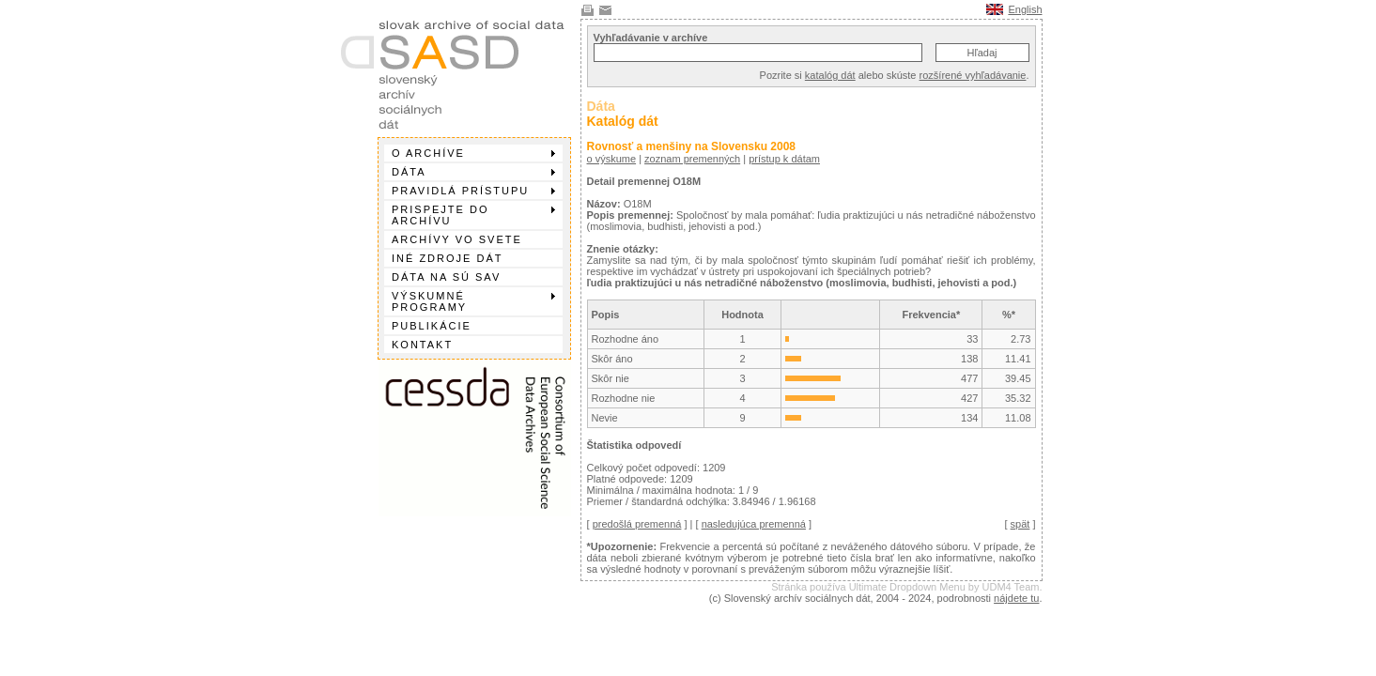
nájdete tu (1016, 598)
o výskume (612, 158)
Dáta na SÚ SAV (446, 277)
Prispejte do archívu (473, 215)
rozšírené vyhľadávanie (973, 75)
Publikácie (432, 325)
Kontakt (422, 344)
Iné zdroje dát (447, 258)
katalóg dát (830, 75)
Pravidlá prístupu (473, 190)
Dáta (473, 171)
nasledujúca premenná (754, 524)
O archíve (473, 153)
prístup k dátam (784, 158)
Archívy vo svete (457, 239)
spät (1020, 524)
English (1025, 9)
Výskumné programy (473, 301)
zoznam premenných (692, 158)
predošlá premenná (637, 524)
